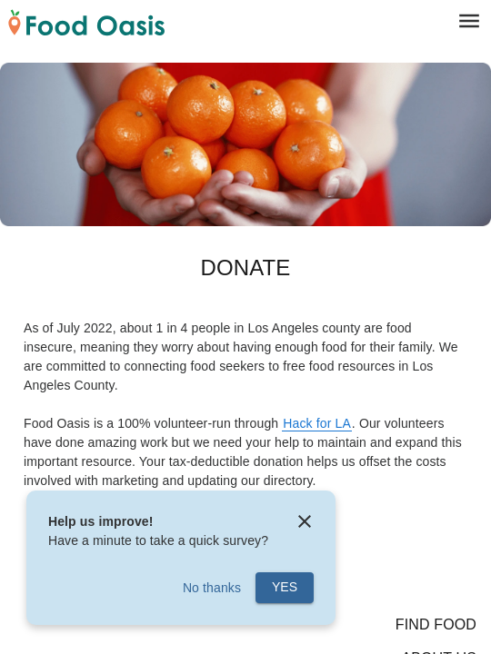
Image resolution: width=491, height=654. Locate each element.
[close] (304, 521)
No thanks (212, 587)
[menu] (469, 20)
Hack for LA (317, 423)
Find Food (436, 624)
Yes (284, 587)
